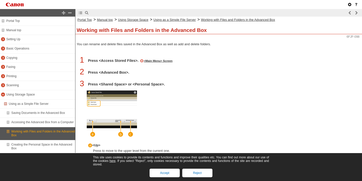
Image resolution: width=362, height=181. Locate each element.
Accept (164, 173)
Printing (11, 76)
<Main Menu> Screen (158, 60)
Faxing (10, 67)
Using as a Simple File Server (29, 104)
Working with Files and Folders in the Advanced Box (238, 20)
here (112, 161)
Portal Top (13, 21)
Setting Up (13, 39)
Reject (197, 173)
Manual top (13, 30)
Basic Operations (17, 48)
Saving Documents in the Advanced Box (38, 113)
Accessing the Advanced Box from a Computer (42, 122)
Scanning (12, 85)
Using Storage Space (20, 94)
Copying (11, 58)
